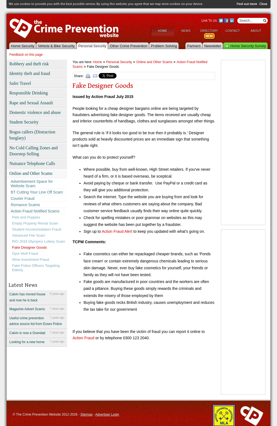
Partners (194, 46)
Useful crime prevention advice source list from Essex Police (36, 320)
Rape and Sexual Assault (31, 102)
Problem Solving (164, 46)
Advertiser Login (107, 414)
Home (162, 30)
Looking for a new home (36, 341)
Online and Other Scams (30, 173)
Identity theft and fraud (29, 73)
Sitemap (87, 414)
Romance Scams (25, 205)
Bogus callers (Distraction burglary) (32, 135)
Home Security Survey (248, 46)
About (256, 30)
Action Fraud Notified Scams (35, 211)
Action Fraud (83, 338)
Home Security (22, 46)
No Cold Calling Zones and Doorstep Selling (33, 150)
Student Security (23, 122)
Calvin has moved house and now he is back (36, 297)
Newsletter (212, 46)
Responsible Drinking (28, 93)
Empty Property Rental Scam (35, 223)
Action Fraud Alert (117, 231)
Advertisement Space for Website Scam (32, 183)
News (185, 30)
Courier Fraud (22, 198)
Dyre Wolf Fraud (25, 253)
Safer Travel (20, 83)
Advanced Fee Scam (28, 235)
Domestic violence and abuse (35, 112)
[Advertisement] (239, 142)
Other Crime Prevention (129, 46)
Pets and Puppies (26, 217)
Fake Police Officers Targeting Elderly (36, 268)
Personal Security (92, 46)
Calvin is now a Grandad (36, 332)
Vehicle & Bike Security (56, 46)
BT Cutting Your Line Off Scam (37, 192)
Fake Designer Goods (29, 247)
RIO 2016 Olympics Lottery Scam (38, 241)
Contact (232, 30)
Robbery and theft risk (29, 63)
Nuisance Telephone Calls (32, 163)
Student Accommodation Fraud (36, 229)
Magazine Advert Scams (36, 308)
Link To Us (209, 21)
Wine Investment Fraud (30, 259)
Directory (209, 30)
